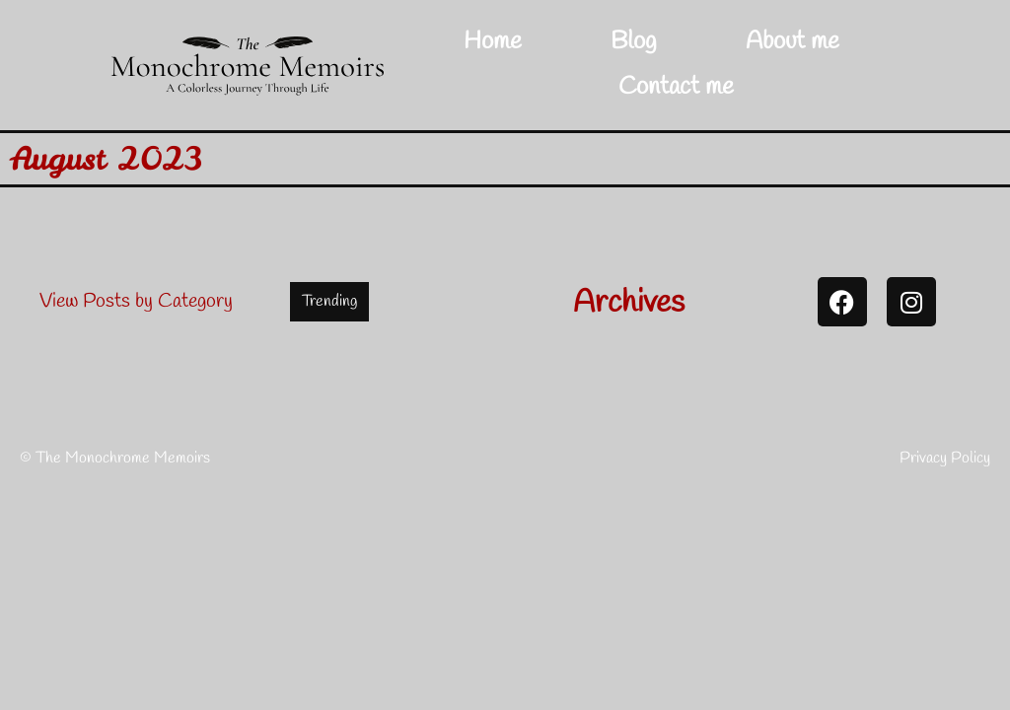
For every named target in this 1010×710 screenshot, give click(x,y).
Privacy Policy (945, 458)
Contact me (676, 87)
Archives (629, 303)
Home (493, 42)
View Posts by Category (136, 301)
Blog (634, 42)
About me (792, 42)
